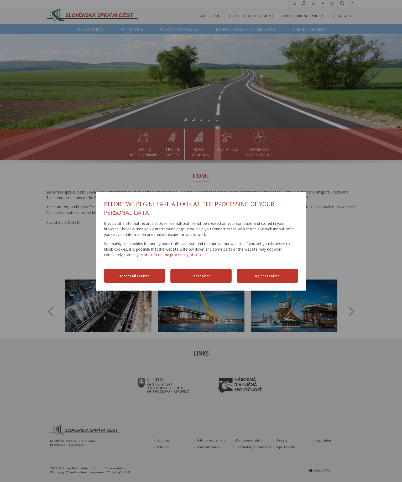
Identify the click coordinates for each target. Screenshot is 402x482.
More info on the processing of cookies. (174, 254)
